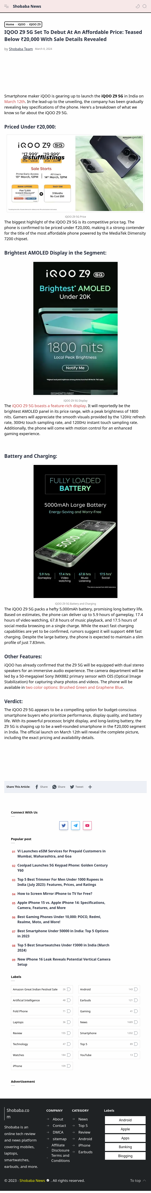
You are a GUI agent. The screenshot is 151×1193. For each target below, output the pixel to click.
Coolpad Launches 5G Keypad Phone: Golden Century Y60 (62, 870)
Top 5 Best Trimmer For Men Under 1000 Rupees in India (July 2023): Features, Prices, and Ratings (60, 884)
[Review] (42, 1035)
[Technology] (42, 1046)
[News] (109, 1024)
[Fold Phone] (42, 1013)
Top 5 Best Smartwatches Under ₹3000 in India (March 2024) (63, 950)
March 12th (14, 103)
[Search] (144, 6)
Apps (125, 1140)
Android (125, 1122)
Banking (125, 1149)
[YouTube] (109, 1057)
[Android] (109, 991)
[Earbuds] (109, 1002)
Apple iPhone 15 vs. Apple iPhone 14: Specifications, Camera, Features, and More (61, 907)
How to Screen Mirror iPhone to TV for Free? (54, 895)
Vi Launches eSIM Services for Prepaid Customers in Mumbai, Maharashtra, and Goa (61, 856)
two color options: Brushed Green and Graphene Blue (74, 689)
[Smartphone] (109, 1035)
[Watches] (42, 1057)
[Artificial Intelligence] (42, 1002)
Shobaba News (27, 6)
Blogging (125, 1158)
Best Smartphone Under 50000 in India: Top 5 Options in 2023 (62, 936)
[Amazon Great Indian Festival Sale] (42, 991)
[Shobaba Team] (21, 51)
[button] (138, 6)
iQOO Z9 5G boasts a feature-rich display (49, 408)
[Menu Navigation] (6, 6)
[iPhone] (42, 1068)
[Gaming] (109, 1013)
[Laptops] (42, 1024)
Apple (125, 1131)
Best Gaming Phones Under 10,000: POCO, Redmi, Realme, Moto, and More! (59, 921)
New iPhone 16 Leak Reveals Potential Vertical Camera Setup (64, 964)
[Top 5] (109, 1046)
